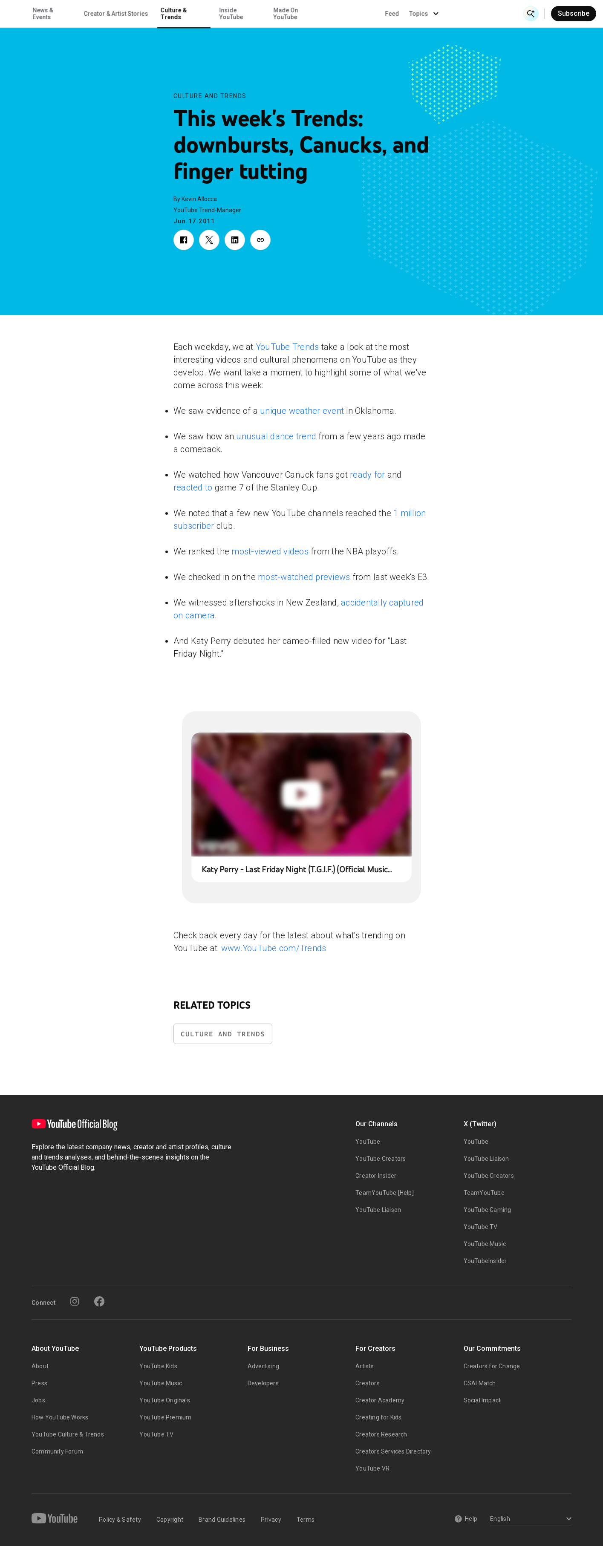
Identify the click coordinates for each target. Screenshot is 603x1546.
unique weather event (302, 411)
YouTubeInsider (485, 1261)
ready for (367, 475)
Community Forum (57, 1451)
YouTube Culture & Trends (68, 1434)
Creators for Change (492, 1366)
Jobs (38, 1400)
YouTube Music (485, 1243)
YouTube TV (481, 1226)
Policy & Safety (120, 1519)
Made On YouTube (362, 13)
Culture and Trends (210, 95)
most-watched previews (304, 577)
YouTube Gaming (487, 1209)
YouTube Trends (287, 347)
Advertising (263, 1366)
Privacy (271, 1519)
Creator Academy (379, 1400)
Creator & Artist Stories (193, 13)
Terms (305, 1519)
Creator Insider (375, 1175)
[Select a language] (529, 1519)
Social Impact (482, 1400)
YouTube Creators (380, 1158)
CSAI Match (480, 1383)
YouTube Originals (164, 1400)
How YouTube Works (60, 1417)
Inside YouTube (308, 13)
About (40, 1366)
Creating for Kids (378, 1417)
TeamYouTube (484, 1192)
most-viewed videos (270, 551)
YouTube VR (372, 1468)
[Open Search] (531, 13)
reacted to (193, 487)
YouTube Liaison (378, 1209)
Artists (364, 1366)
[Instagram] (74, 1301)
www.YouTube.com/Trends (273, 948)
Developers (263, 1383)
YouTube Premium (165, 1417)
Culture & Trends (251, 13)
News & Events (120, 13)
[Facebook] (99, 1301)
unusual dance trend (276, 436)
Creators (367, 1383)
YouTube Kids (158, 1366)
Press (39, 1383)
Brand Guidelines (222, 1519)
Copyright (169, 1519)
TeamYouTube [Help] (384, 1192)
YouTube (367, 1141)
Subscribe (573, 13)
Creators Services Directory (393, 1451)
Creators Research (381, 1434)
